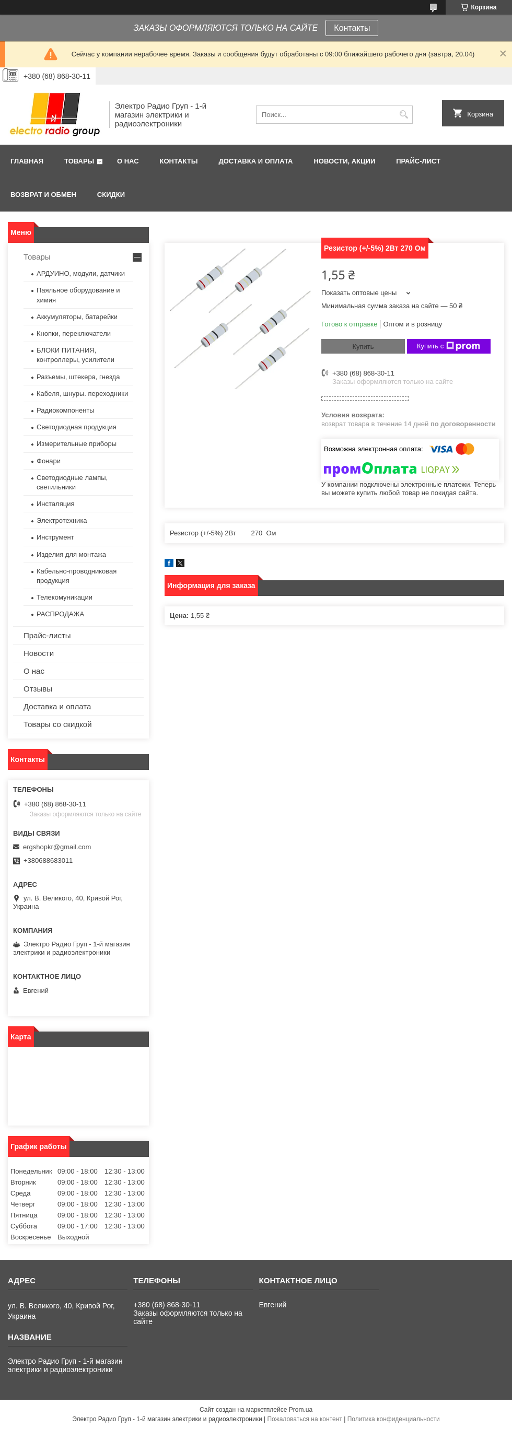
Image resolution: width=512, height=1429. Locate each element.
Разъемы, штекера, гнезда (78, 377)
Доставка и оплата (255, 161)
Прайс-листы (47, 635)
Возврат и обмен (43, 194)
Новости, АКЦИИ (344, 161)
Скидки (111, 194)
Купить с (448, 346)
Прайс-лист (418, 161)
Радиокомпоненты (66, 410)
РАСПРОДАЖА (60, 614)
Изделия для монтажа (71, 554)
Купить (363, 346)
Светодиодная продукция (77, 427)
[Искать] (403, 115)
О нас (128, 161)
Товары (79, 161)
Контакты (352, 28)
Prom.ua (300, 1409)
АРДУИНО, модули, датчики (81, 273)
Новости (39, 653)
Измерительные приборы (77, 444)
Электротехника (62, 520)
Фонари (49, 461)
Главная (26, 161)
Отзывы (38, 688)
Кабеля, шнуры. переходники (82, 393)
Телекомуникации (64, 597)
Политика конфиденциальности (393, 1419)
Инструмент (55, 537)
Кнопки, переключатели (74, 333)
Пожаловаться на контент (304, 1419)
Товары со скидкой (58, 724)
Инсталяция (55, 504)
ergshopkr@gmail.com (57, 847)
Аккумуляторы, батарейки (77, 317)
